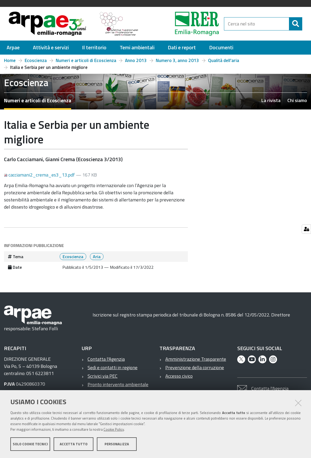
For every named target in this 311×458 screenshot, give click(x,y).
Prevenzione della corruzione (194, 367)
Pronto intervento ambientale (118, 384)
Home (10, 60)
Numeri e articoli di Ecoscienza (86, 60)
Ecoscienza (36, 60)
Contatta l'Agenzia (106, 359)
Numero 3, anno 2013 (177, 60)
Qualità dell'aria (223, 60)
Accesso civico (179, 376)
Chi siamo (297, 100)
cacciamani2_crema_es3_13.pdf (40, 174)
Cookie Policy (113, 429)
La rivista (270, 100)
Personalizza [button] (117, 444)
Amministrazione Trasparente (195, 359)
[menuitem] (13, 48)
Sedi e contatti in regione (112, 367)
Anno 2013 (136, 60)
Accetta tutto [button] (74, 444)
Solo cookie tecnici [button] (30, 444)
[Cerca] (295, 23)
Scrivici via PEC (103, 376)
